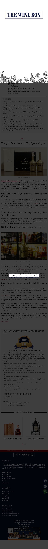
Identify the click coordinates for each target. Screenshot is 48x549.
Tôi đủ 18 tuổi (16, 275)
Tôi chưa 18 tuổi (31, 275)
